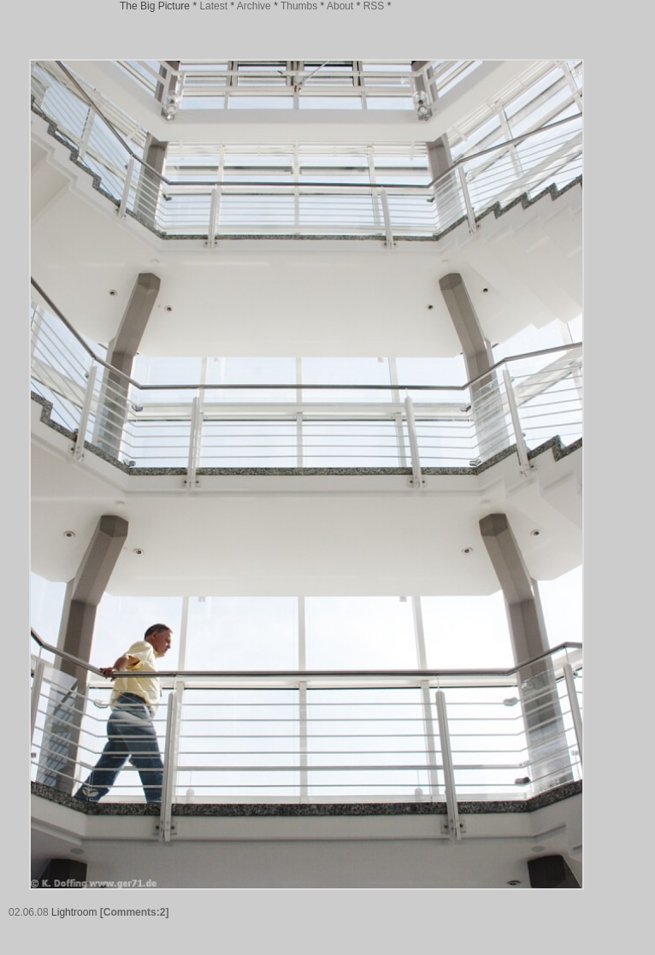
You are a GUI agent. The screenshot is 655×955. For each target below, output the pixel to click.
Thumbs (298, 6)
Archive (254, 6)
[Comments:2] (134, 912)
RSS (374, 6)
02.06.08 (29, 912)
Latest (213, 6)
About (340, 6)
